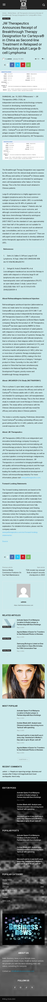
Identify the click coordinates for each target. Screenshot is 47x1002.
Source (5, 541)
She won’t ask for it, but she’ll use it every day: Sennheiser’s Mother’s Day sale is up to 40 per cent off (30, 737)
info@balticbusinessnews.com (22, 971)
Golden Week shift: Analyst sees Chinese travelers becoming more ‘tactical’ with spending (30, 725)
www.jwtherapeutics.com (31, 478)
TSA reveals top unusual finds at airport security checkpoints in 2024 (35, 572)
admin (9, 59)
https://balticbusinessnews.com (23, 605)
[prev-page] (3, 655)
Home (4, 13)
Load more (23, 759)
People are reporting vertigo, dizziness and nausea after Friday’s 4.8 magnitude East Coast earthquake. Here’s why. (21, 773)
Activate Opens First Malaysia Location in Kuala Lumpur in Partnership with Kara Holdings (29, 622)
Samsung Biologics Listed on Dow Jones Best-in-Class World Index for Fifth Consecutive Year (30, 646)
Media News (12, 13)
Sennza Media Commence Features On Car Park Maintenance (11, 572)
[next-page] (7, 655)
